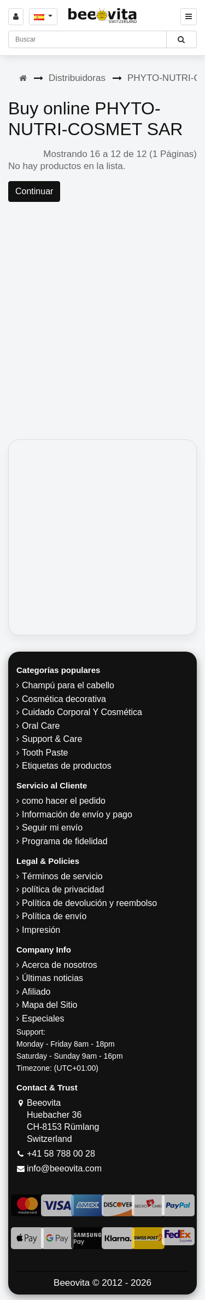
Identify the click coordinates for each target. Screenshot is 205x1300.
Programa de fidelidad (65, 841)
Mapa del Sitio (49, 1004)
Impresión (41, 930)
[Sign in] (16, 16)
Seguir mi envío (52, 827)
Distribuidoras (77, 78)
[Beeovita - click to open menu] (188, 16)
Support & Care (52, 739)
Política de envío (54, 916)
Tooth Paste (45, 752)
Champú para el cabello (68, 685)
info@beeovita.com (64, 1168)
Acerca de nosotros (59, 965)
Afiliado (36, 991)
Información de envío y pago (77, 814)
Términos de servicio (62, 876)
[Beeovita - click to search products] (181, 39)
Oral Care (41, 725)
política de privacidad (63, 889)
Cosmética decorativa (64, 699)
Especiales (43, 1018)
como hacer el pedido (64, 800)
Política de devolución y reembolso (89, 903)
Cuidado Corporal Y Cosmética (82, 712)
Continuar (34, 191)
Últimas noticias (52, 978)
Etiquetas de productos (67, 765)
